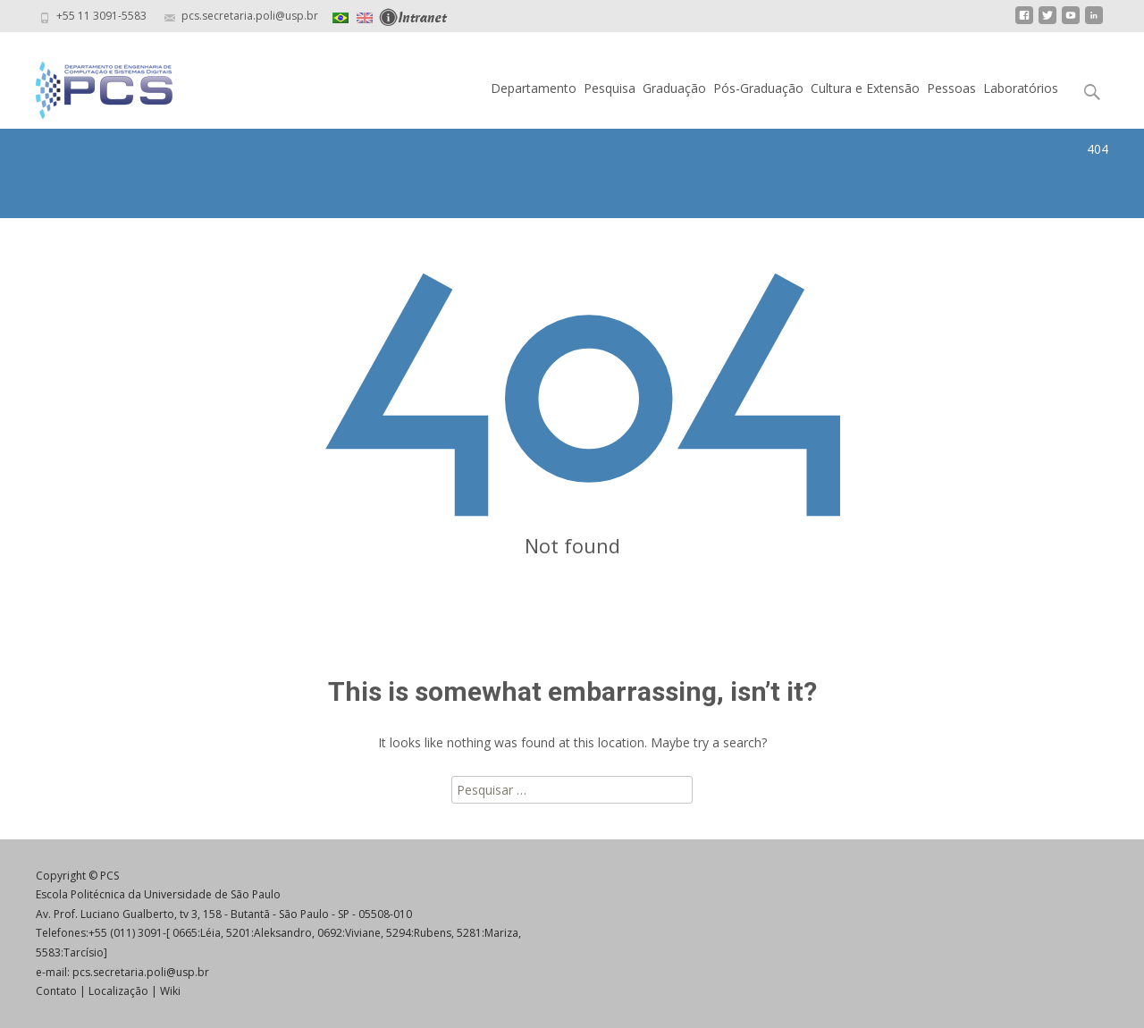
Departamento (533, 88)
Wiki (170, 991)
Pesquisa (609, 88)
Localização (118, 991)
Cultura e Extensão (865, 88)
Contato (56, 991)
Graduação (674, 88)
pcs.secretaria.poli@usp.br (140, 972)
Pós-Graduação (758, 88)
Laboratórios (1020, 88)
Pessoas (951, 88)
